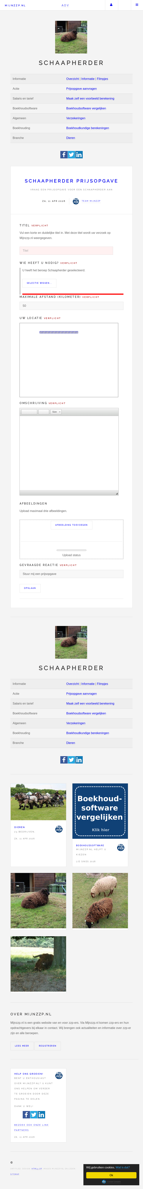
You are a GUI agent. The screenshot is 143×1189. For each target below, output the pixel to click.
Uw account (111, 5)
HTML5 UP (37, 1169)
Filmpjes (102, 78)
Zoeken (124, 5)
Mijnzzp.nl (15, 5)
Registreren (47, 1046)
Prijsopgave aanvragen (81, 88)
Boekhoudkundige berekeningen (87, 128)
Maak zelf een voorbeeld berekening (90, 98)
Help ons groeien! (28, 1074)
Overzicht (72, 78)
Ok (111, 1175)
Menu (137, 5)
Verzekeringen (75, 118)
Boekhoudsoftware (90, 846)
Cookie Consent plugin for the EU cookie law (111, 1182)
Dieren (70, 137)
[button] (24, 411)
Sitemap (14, 1174)
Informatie (88, 78)
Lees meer (22, 1046)
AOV (65, 5)
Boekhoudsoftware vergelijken (86, 108)
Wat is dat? (123, 1168)
